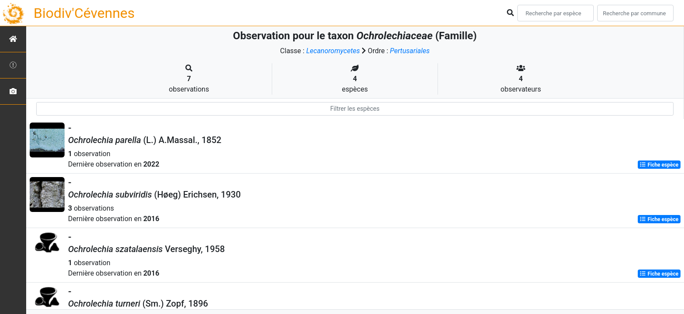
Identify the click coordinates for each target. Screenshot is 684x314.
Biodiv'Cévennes (84, 13)
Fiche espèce (659, 165)
